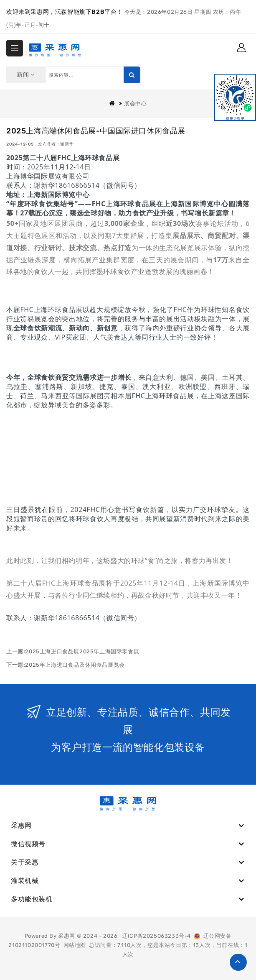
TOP (238, 962)
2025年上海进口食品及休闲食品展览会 (74, 665)
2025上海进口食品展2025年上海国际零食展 (82, 651)
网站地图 (74, 945)
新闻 (26, 74)
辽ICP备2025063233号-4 (156, 936)
